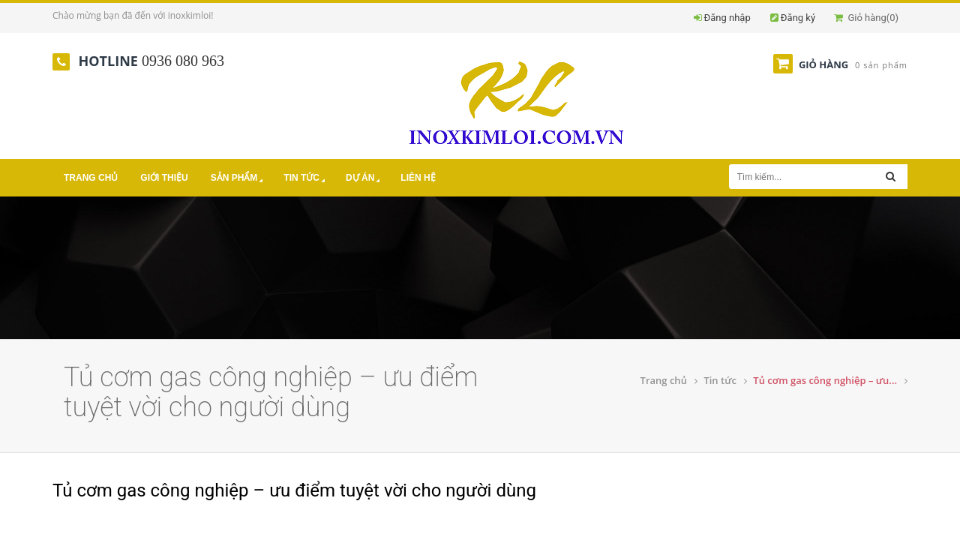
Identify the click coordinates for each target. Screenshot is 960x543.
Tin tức (306, 178)
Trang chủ (91, 177)
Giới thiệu (164, 177)
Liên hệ (417, 177)
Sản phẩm (238, 178)
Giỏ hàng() (866, 17)
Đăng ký (798, 17)
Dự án (364, 178)
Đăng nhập (727, 17)
